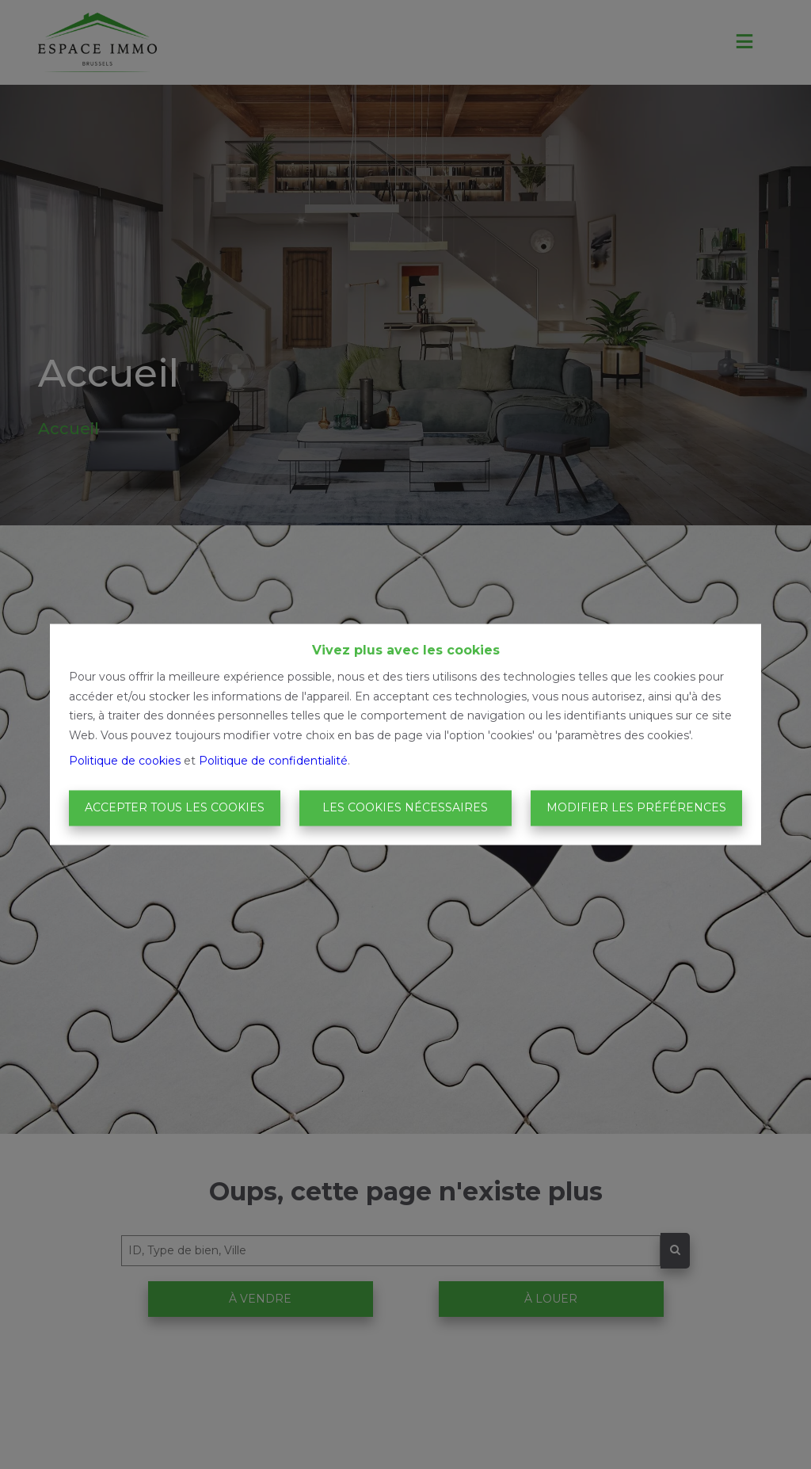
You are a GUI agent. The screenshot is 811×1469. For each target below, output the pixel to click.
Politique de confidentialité (273, 761)
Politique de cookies (125, 761)
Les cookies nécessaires (405, 807)
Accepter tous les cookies (175, 807)
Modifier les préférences (636, 807)
